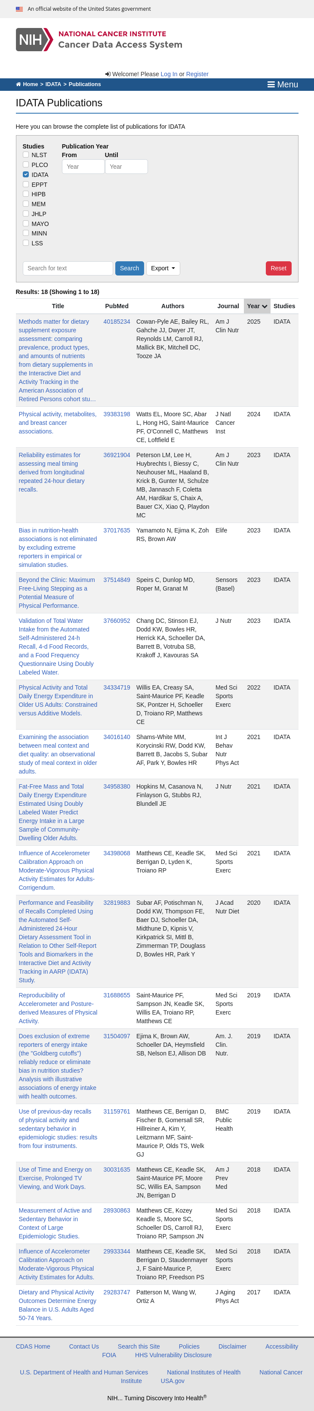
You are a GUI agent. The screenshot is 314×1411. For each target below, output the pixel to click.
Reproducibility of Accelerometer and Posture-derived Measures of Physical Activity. (58, 1008)
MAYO (40, 223)
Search (129, 268)
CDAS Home (33, 1346)
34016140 (117, 736)
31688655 (117, 995)
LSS (37, 243)
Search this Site (139, 1346)
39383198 (117, 414)
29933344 (117, 1251)
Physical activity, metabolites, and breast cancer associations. (58, 423)
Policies (189, 1346)
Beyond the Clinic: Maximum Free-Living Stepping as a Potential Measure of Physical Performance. (57, 592)
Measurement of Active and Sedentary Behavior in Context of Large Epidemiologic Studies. (55, 1223)
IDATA (54, 84)
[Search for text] (68, 268)
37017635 (117, 530)
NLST (39, 155)
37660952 (117, 620)
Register (197, 74)
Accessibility (281, 1346)
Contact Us (84, 1346)
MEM (39, 204)
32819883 (117, 902)
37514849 (117, 579)
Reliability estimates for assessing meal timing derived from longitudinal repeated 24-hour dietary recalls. (52, 472)
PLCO (40, 164)
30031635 (117, 1169)
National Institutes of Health (203, 1372)
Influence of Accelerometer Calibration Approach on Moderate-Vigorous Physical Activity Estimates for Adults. (57, 1264)
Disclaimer (232, 1346)
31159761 (117, 1111)
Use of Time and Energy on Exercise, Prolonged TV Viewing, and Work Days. (55, 1178)
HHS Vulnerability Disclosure (173, 1355)
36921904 (117, 455)
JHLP (39, 213)
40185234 (117, 321)
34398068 (117, 853)
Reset (278, 268)
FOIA (109, 1355)
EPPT (40, 184)
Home (27, 84)
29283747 (117, 1292)
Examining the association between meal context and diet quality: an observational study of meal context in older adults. (58, 754)
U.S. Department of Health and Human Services (84, 1372)
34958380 (117, 786)
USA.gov (173, 1380)
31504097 (117, 1036)
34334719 (117, 687)
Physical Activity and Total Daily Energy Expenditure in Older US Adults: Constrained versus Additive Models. (58, 700)
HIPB (39, 194)
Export (160, 268)
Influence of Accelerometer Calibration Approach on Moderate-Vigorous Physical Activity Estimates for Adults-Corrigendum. (57, 870)
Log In (169, 74)
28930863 (117, 1210)
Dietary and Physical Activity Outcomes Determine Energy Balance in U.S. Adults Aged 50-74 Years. (58, 1305)
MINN (39, 233)
